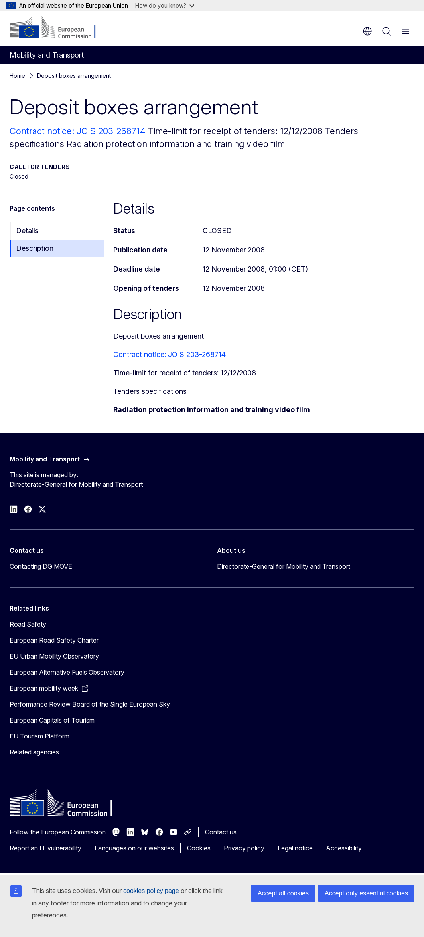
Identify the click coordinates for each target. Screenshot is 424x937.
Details (27, 230)
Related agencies (34, 752)
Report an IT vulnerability (45, 848)
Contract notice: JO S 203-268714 (79, 131)
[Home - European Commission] (58, 28)
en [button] (367, 31)
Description (34, 248)
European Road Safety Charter (54, 640)
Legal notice (295, 848)
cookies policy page (151, 890)
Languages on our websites (134, 848)
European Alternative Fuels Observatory (67, 672)
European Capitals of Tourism (52, 720)
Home (17, 75)
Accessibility (344, 848)
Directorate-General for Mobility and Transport (283, 566)
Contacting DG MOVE (41, 566)
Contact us (221, 832)
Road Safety (28, 624)
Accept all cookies (283, 893)
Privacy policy (244, 848)
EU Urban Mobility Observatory (54, 656)
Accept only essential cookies (366, 893)
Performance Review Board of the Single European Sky (90, 704)
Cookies (199, 848)
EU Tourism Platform (39, 736)
